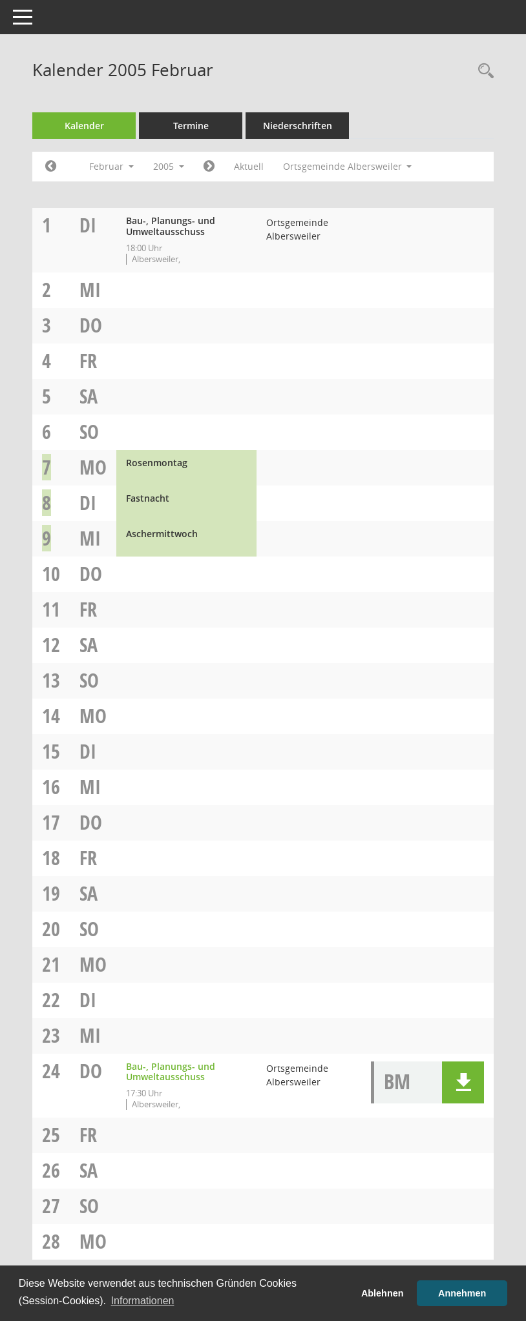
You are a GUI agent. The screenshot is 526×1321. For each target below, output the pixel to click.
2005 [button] (168, 166)
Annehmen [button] (462, 1293)
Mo (93, 467)
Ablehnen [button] (382, 1293)
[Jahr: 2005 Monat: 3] (209, 166)
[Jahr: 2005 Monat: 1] (51, 166)
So (89, 431)
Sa (88, 396)
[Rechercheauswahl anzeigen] (483, 71)
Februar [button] (111, 166)
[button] (463, 1082)
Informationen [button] (142, 1300)
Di (87, 225)
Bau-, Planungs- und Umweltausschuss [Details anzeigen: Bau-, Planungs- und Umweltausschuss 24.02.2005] (170, 1071)
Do (90, 325)
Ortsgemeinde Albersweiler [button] (347, 166)
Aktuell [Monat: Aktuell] (249, 166)
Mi (90, 289)
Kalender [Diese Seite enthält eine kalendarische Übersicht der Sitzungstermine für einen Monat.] (84, 125)
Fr (88, 360)
